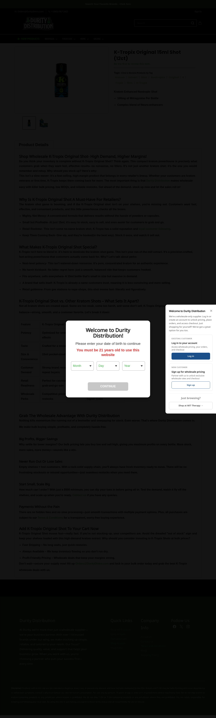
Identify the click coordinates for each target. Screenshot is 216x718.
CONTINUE (108, 386)
